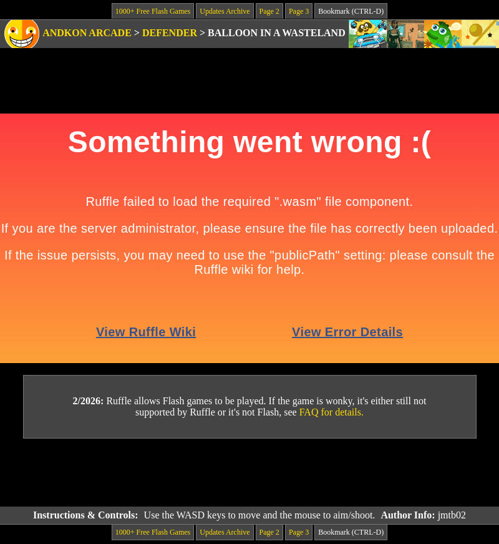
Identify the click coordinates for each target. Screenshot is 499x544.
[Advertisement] (249, 473)
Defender (169, 32)
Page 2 (269, 11)
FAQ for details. (331, 412)
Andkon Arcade (87, 32)
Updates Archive (225, 11)
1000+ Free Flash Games (152, 11)
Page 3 (299, 11)
